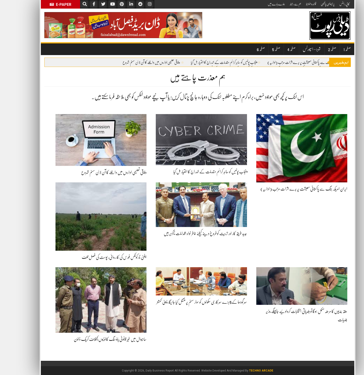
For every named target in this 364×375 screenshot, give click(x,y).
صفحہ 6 (245, 49)
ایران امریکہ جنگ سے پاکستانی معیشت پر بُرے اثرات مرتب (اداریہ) (292, 62)
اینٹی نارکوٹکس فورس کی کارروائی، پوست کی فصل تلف (98, 257)
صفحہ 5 (261, 49)
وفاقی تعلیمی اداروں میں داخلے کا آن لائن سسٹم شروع (137, 62)
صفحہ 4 (276, 49)
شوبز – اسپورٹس (296, 49)
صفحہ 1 (331, 49)
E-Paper (45, 4)
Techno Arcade (246, 370)
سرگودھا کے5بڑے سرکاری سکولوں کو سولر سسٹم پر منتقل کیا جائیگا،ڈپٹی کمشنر (186, 302)
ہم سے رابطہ (280, 4)
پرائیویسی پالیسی (312, 4)
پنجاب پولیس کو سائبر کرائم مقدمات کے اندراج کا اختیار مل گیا (210, 62)
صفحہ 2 (316, 49)
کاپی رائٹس (329, 4)
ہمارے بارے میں (260, 4)
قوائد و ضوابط (295, 4)
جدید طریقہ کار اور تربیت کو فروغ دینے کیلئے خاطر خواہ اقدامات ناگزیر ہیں (189, 233)
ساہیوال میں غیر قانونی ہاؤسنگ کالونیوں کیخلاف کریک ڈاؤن (94, 339)
